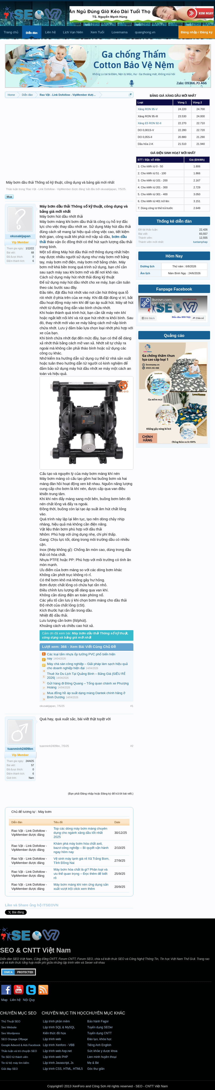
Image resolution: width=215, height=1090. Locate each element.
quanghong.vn (145, 32)
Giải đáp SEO (9, 1068)
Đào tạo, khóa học (99, 1039)
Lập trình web (52, 1039)
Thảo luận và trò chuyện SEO (19, 1051)
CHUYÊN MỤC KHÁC (105, 1013)
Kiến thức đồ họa (54, 1033)
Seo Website (9, 1027)
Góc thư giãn (95, 1069)
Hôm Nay (174, 256)
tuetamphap (200, 241)
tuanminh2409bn (50, 745)
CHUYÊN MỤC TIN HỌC (64, 1013)
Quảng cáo (174, 335)
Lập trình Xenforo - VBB (58, 1045)
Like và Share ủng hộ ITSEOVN (31, 905)
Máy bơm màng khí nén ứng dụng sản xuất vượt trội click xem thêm (81, 887)
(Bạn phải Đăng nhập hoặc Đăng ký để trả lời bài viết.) (100, 793)
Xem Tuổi (97, 32)
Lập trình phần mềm (56, 1021)
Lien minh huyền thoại (102, 1057)
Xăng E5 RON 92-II (149, 123)
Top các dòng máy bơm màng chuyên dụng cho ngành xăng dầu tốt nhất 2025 (80, 832)
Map (4, 1000)
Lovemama (119, 32)
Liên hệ (50, 32)
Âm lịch (145, 273)
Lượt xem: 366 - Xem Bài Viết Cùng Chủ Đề (79, 647)
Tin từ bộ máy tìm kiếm (15, 1062)
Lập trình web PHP (55, 1057)
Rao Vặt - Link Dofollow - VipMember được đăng (55, 189)
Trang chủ (11, 32)
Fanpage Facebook (174, 289)
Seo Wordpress (10, 1033)
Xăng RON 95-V (147, 109)
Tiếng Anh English (99, 1045)
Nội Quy (29, 1000)
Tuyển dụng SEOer (100, 1027)
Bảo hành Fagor (98, 1021)
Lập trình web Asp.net (57, 1051)
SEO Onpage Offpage (14, 1039)
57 (32, 765)
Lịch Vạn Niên (73, 32)
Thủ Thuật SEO (10, 1021)
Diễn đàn (31, 32)
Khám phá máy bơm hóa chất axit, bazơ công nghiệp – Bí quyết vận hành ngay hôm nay (81, 848)
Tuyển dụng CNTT (99, 1033)
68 (32, 252)
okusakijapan (108, 189)
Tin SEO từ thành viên (14, 1056)
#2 (131, 745)
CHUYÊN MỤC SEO (18, 1013)
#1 (131, 705)
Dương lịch (147, 266)
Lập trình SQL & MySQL (59, 1027)
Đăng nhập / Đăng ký (197, 32)
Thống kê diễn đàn (174, 221)
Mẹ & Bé (93, 1063)
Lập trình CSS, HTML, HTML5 (63, 1069)
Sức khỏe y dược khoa (102, 1051)
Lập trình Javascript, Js (58, 1063)
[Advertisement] (69, 136)
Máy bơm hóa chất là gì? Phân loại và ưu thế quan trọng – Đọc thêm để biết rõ (81, 873)
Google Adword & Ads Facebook (20, 1045)
